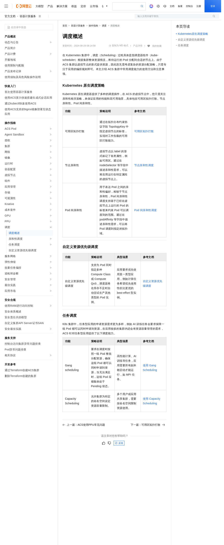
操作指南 (93, 25)
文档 (172, 6)
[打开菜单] (6, 6)
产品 (50, 6)
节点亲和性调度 (144, 165)
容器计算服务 (28, 16)
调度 (104, 25)
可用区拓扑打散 (144, 131)
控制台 (189, 6)
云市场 (94, 6)
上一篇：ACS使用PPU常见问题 (84, 424)
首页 (65, 25)
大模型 (40, 6)
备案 (180, 6)
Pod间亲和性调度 (145, 210)
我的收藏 (156, 46)
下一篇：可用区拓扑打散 (148, 424)
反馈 (119, 443)
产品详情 (137, 45)
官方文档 (10, 16)
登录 (212, 6)
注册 (198, 6)
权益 (74, 6)
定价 (83, 6)
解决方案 (62, 6)
